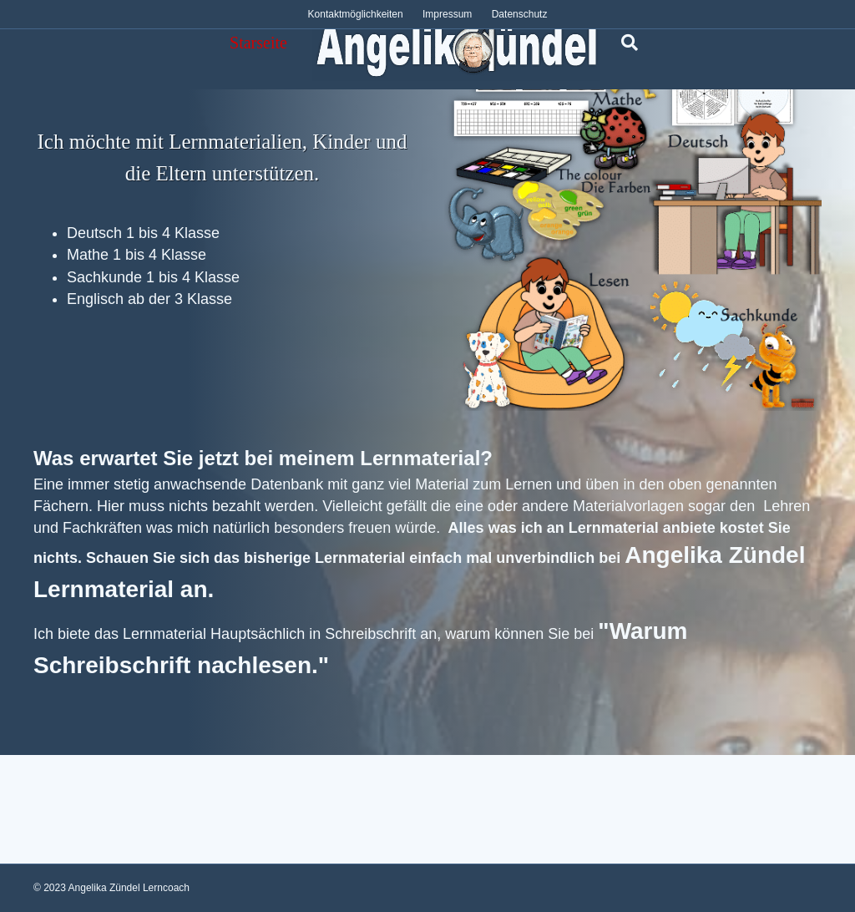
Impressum (447, 14)
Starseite (258, 42)
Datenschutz (520, 14)
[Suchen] (625, 42)
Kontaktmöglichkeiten (355, 14)
